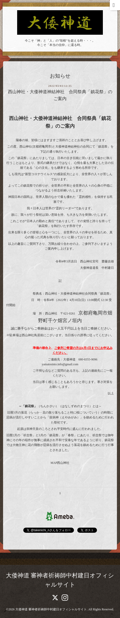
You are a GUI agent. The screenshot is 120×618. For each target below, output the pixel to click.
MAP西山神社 (59, 463)
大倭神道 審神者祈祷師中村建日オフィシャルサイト (51, 609)
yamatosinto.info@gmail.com (60, 364)
